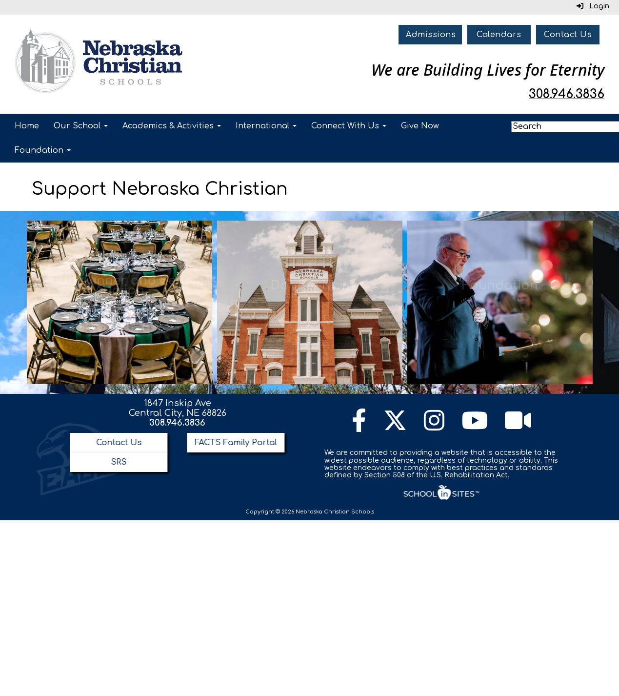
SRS (118, 462)
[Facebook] (359, 426)
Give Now (420, 126)
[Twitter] (395, 426)
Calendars (499, 34)
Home (27, 126)
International (266, 126)
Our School (81, 126)
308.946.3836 (177, 423)
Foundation (43, 150)
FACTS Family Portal (236, 442)
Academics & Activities (171, 126)
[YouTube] (474, 426)
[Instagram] (434, 426)
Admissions (431, 34)
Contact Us (568, 34)
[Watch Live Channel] (518, 426)
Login (593, 6)
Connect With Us (348, 126)
